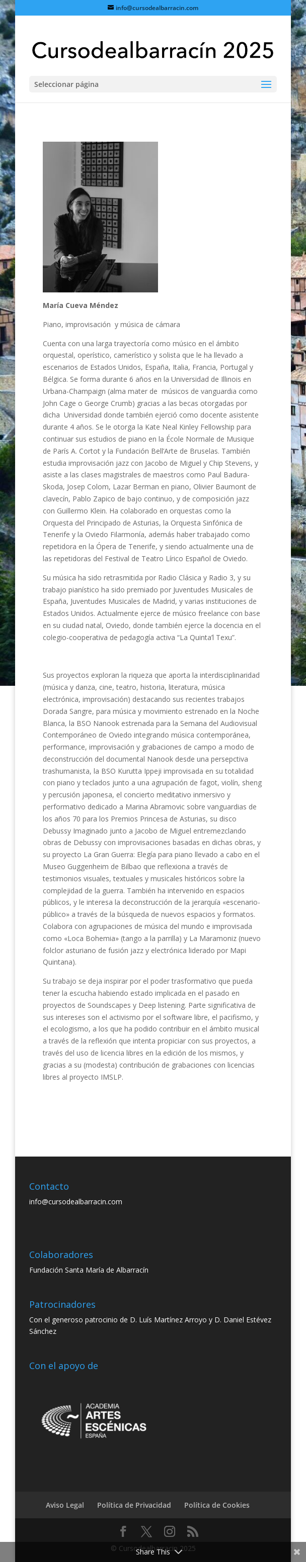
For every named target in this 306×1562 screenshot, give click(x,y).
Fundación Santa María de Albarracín (88, 1270)
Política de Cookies (217, 1505)
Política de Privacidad (134, 1505)
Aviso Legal (65, 1505)
